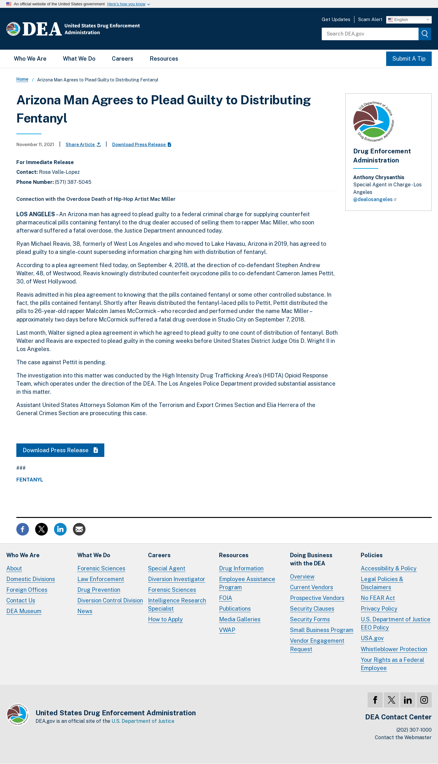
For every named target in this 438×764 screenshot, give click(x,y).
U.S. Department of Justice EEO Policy (395, 623)
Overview (302, 576)
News (84, 611)
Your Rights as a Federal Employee (392, 664)
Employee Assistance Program (247, 583)
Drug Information (241, 568)
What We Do (79, 58)
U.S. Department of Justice (143, 721)
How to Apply (165, 619)
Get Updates (336, 19)
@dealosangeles (375, 199)
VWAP (227, 630)
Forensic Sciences (101, 568)
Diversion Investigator (176, 579)
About (14, 568)
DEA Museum (23, 611)
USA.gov (372, 638)
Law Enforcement (100, 579)
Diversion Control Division (110, 600)
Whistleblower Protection (394, 649)
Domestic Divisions (30, 579)
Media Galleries (239, 619)
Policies (372, 555)
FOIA (225, 598)
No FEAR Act (378, 598)
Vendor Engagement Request (317, 644)
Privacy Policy (379, 608)
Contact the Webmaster (403, 737)
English (398, 19)
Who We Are (30, 58)
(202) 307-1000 (414, 730)
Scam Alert (370, 19)
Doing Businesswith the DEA (311, 559)
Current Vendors (311, 587)
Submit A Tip (408, 58)
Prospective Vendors (317, 598)
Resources (164, 58)
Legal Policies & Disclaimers (382, 583)
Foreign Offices (26, 589)
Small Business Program (321, 630)
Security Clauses (312, 608)
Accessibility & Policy (389, 568)
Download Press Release (141, 144)
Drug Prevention (98, 589)
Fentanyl (29, 480)
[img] (425, 34)
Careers (122, 58)
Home (22, 79)
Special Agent (166, 568)
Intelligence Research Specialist (177, 604)
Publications (235, 608)
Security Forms (310, 619)
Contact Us (20, 600)
